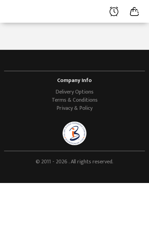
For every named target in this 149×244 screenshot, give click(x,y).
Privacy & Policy (74, 108)
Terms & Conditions (75, 100)
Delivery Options (74, 92)
